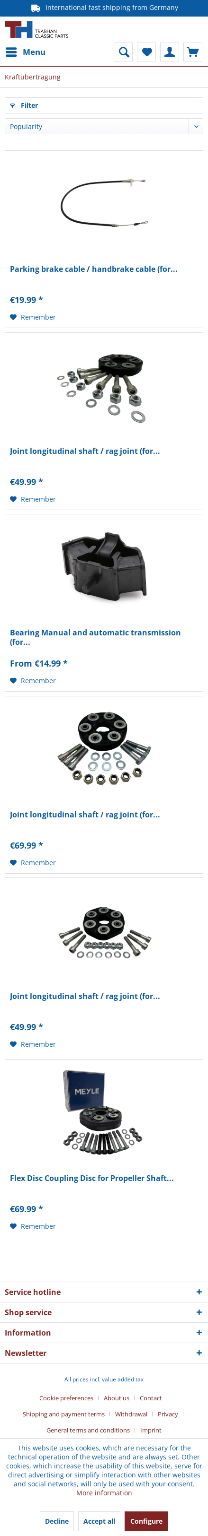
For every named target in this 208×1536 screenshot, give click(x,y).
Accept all (99, 1521)
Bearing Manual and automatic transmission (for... (95, 637)
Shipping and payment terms (64, 1414)
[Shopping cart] (192, 52)
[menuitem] (25, 52)
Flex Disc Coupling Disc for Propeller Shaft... (92, 1178)
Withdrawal (131, 1414)
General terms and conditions (88, 1430)
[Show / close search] (123, 52)
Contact (151, 1398)
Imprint (151, 1430)
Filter (24, 105)
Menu (25, 50)
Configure (146, 1521)
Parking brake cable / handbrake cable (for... (94, 269)
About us (116, 1398)
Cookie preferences (66, 1398)
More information (104, 1492)
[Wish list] (146, 52)
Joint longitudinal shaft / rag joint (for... (85, 451)
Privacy (168, 1414)
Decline (57, 1521)
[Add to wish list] (33, 317)
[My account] (169, 52)
